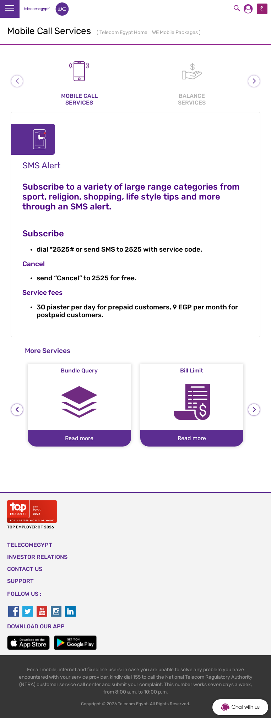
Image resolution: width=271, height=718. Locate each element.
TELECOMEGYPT (29, 545)
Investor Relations (37, 557)
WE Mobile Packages (175, 32)
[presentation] (17, 409)
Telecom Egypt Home (123, 32)
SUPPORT (20, 581)
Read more (79, 438)
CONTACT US (24, 569)
